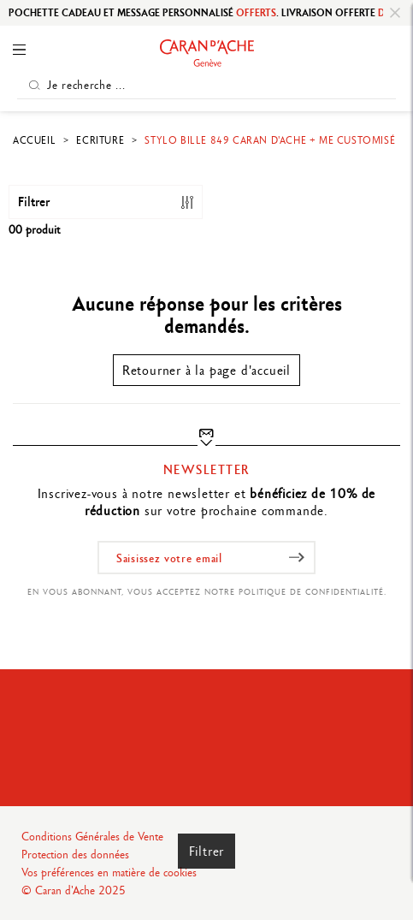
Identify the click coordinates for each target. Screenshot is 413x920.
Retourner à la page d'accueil (206, 370)
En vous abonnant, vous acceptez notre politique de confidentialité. (206, 591)
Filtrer (207, 851)
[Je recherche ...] (206, 85)
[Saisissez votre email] (206, 557)
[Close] (395, 13)
